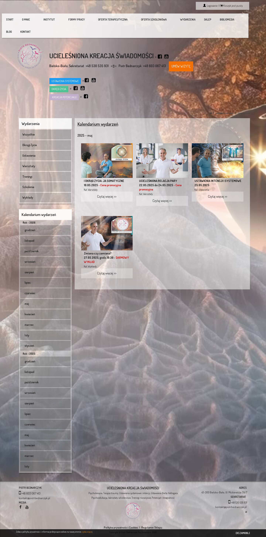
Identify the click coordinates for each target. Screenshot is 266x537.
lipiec (27, 270)
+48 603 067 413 (30, 481)
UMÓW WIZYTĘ (181, 54)
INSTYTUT (46, 19)
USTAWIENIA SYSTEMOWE (65, 69)
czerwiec (29, 281)
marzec (28, 312)
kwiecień (29, 302)
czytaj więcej (87, 531)
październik (31, 239)
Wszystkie (28, 122)
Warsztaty (28, 154)
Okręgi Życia (29, 133)
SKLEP (184, 19)
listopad (28, 228)
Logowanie (211, 5)
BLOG (222, 19)
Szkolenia (28, 175)
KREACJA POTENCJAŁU (64, 85)
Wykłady (27, 185)
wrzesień (29, 249)
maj (26, 291)
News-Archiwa (244, 101)
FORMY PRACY (68, 19)
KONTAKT (239, 19)
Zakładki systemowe (225, 101)
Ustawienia (28, 143)
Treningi (27, 164)
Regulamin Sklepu (151, 515)
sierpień (28, 260)
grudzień (29, 218)
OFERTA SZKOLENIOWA (136, 19)
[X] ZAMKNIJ (243, 533)
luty (26, 323)
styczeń (28, 333)
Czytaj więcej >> (106, 184)
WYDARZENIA (164, 19)
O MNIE (28, 19)
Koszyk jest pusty (231, 5)
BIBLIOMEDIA (204, 19)
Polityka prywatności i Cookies (121, 515)
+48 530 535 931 (239, 490)
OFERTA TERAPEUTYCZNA (99, 19)
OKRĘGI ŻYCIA (59, 77)
